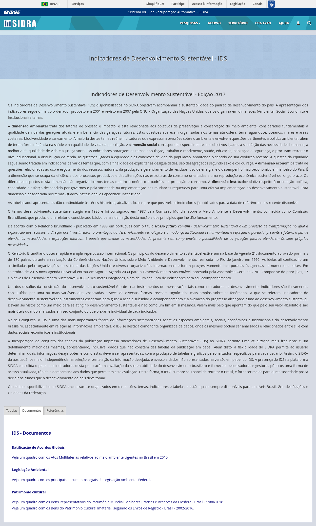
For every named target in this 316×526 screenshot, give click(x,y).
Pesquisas (190, 23)
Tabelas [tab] (11, 410)
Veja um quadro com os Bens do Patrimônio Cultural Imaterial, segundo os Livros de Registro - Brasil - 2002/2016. (103, 508)
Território (238, 23)
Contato (263, 23)
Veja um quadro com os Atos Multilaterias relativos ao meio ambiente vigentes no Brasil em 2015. (90, 457)
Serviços (78, 4)
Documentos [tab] (31, 410)
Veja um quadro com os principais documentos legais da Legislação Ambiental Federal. (81, 479)
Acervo (214, 23)
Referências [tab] (55, 410)
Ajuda (283, 23)
